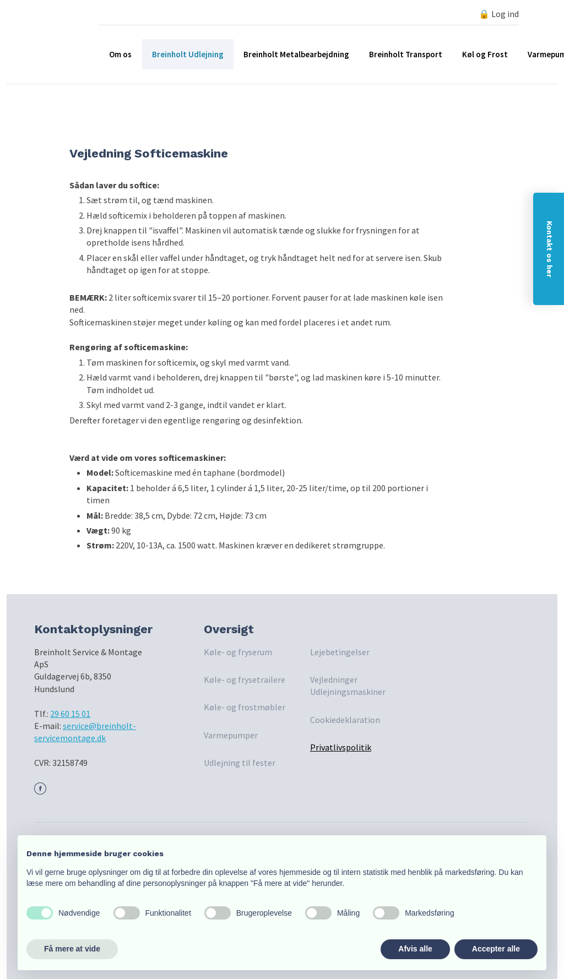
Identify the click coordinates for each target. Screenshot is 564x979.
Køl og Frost (485, 54)
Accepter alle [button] (496, 948)
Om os (120, 54)
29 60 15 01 (70, 713)
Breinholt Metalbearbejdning (296, 54)
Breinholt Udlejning (188, 54)
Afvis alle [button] (415, 948)
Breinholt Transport (405, 54)
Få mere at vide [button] (72, 948)
